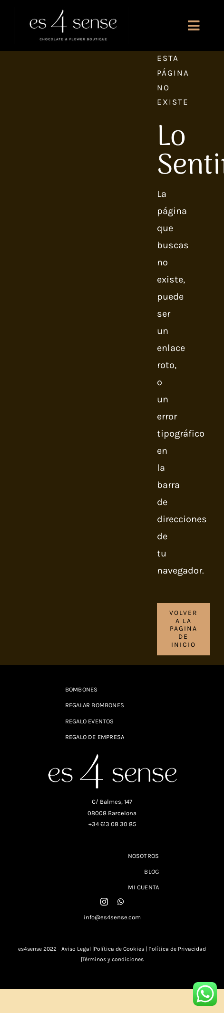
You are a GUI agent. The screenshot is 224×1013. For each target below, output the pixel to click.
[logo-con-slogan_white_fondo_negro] (71, 11)
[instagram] (104, 902)
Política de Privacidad (176, 948)
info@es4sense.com (112, 917)
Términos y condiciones (113, 959)
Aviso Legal (76, 948)
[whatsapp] (120, 902)
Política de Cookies (119, 948)
